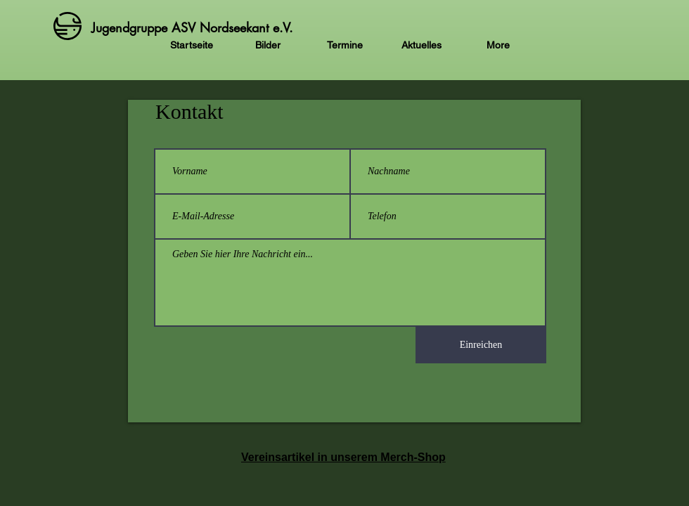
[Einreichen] (481, 345)
